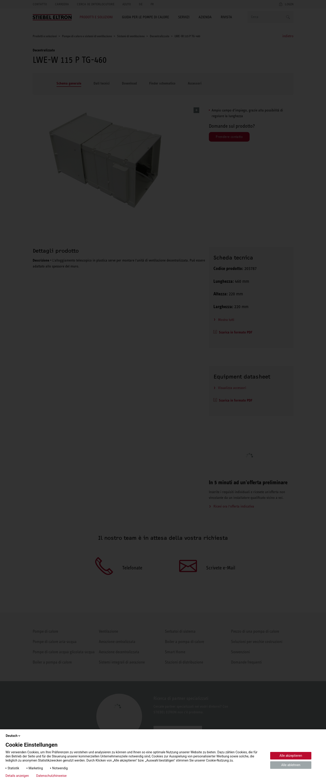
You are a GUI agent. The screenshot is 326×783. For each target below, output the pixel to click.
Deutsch (13, 736)
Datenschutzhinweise (51, 776)
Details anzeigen (17, 776)
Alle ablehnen (290, 765)
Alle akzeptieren (291, 755)
